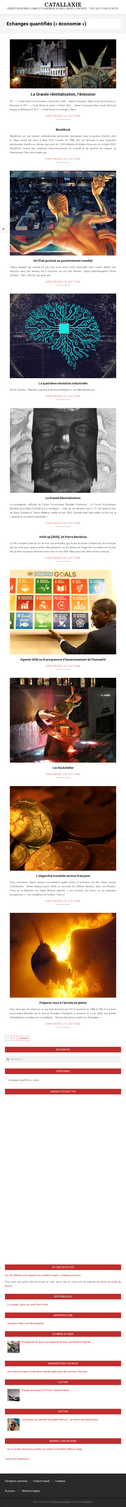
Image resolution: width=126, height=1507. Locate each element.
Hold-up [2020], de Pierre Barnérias (63, 537)
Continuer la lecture (63, 116)
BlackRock (63, 129)
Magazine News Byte (61, 1501)
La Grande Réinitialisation (63, 498)
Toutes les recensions (17, 1458)
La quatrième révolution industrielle (63, 383)
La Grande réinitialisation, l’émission (63, 94)
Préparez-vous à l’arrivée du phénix (63, 1003)
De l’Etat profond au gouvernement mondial (63, 260)
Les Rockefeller (63, 767)
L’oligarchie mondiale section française (63, 876)
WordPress (87, 1501)
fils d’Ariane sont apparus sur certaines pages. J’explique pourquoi (45, 1275)
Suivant (24, 1038)
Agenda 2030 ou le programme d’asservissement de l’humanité (63, 659)
